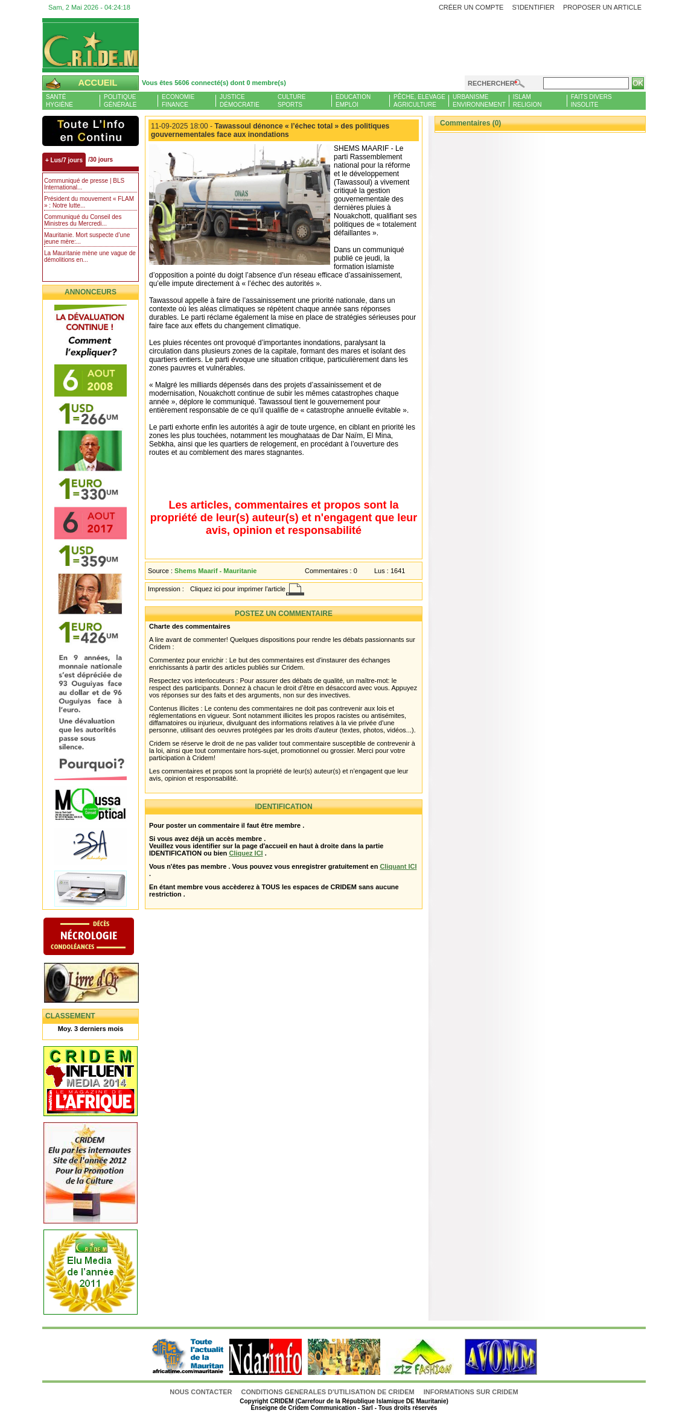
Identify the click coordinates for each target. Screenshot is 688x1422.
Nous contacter (202, 1391)
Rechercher (491, 83)
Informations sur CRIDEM (471, 1391)
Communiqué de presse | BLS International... (84, 184)
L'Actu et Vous (90, 131)
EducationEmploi (353, 101)
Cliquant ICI (398, 866)
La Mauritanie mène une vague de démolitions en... (90, 256)
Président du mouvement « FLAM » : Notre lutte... (89, 202)
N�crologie (101, 937)
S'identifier (533, 7)
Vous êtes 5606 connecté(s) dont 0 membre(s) (214, 82)
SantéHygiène (59, 101)
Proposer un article (602, 7)
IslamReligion (527, 101)
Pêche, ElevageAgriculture (419, 101)
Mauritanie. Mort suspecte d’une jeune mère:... (87, 238)
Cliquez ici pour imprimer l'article (237, 588)
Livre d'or (101, 984)
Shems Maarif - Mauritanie (215, 570)
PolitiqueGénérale (120, 101)
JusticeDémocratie (240, 101)
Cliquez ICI (246, 853)
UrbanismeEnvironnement (479, 101)
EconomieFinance (178, 101)
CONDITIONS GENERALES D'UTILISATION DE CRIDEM (328, 1391)
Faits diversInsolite (591, 101)
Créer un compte (471, 7)
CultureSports (291, 101)
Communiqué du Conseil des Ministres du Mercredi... (82, 220)
